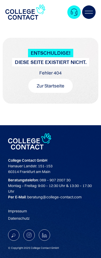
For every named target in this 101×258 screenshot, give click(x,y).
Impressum (17, 211)
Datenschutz (19, 218)
